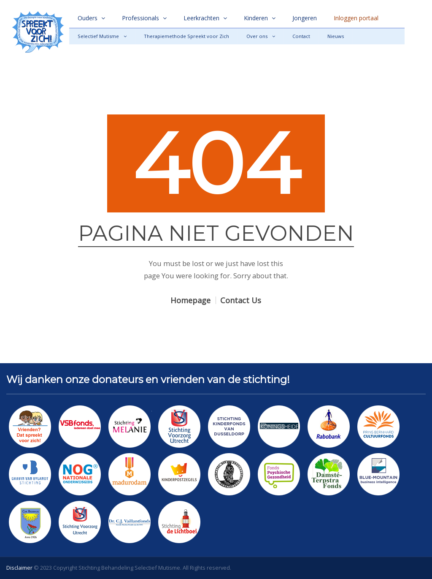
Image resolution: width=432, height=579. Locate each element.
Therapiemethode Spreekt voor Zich (186, 36)
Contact (301, 36)
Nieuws (335, 36)
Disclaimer (19, 567)
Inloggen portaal (356, 18)
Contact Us (240, 300)
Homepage (190, 300)
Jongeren (304, 18)
